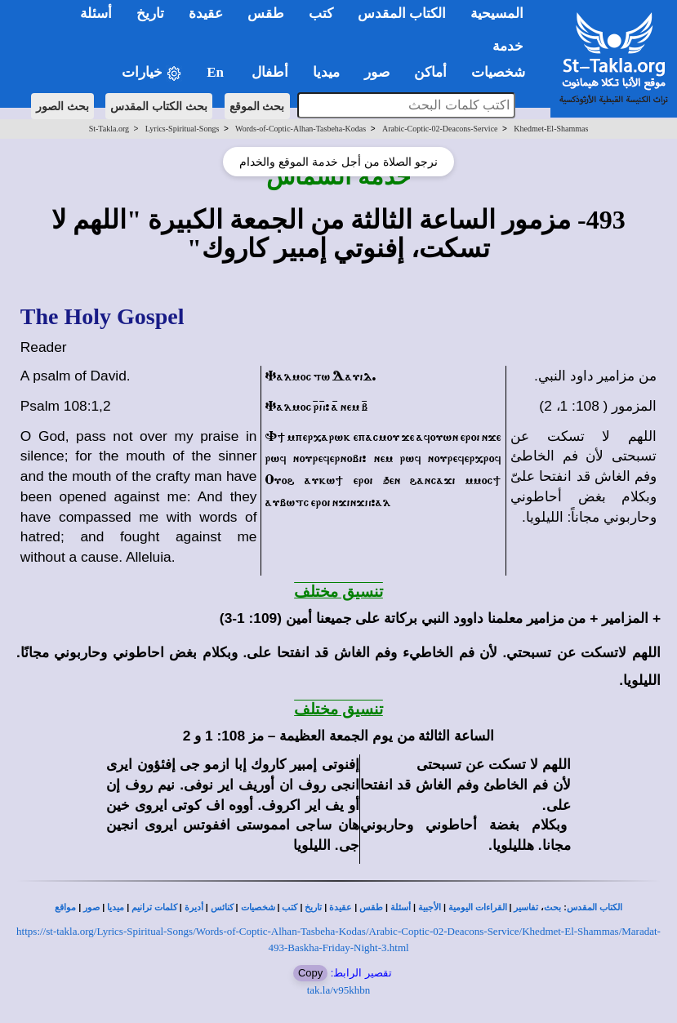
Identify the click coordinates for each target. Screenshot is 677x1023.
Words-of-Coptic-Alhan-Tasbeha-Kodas (300, 128)
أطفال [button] (270, 72)
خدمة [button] (507, 46)
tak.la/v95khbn (339, 990)
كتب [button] (321, 13)
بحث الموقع (257, 106)
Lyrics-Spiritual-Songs (182, 128)
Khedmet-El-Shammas (551, 128)
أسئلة (400, 907)
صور (91, 907)
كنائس (222, 907)
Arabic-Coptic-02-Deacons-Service (440, 128)
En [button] (217, 72)
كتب (289, 907)
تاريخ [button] (150, 13)
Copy (310, 973)
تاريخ (313, 907)
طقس (371, 907)
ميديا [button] (326, 72)
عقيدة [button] (206, 13)
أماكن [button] (430, 72)
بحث (552, 907)
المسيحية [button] (496, 13)
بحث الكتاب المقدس (158, 106)
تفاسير (526, 907)
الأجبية (429, 907)
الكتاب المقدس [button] (402, 13)
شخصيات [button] (503, 72)
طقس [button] (265, 13)
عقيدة (340, 907)
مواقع (65, 907)
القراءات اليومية (477, 907)
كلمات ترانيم (154, 907)
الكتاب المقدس (594, 907)
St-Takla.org (109, 128)
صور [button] (377, 72)
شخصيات (258, 907)
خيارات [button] (152, 73)
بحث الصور (62, 106)
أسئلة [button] (96, 13)
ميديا (115, 907)
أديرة (194, 907)
